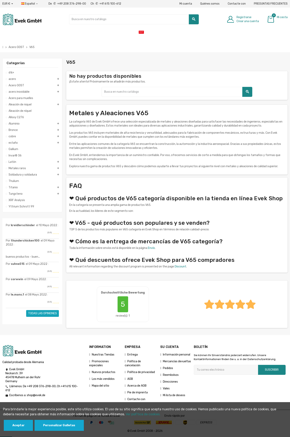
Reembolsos (171, 375)
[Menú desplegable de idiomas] (29, 4)
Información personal (176, 354)
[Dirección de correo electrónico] (226, 370)
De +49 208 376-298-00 (67, 3)
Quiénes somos (210, 3)
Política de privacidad (141, 372)
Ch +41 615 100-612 (106, 3)
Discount (180, 266)
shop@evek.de (36, 395)
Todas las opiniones (42, 313)
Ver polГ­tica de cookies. (143, 414)
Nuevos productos (103, 372)
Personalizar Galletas (59, 425)
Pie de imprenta (137, 392)
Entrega (132, 354)
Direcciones (170, 381)
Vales (166, 388)
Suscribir (272, 369)
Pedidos (168, 368)
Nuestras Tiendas (103, 354)
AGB (130, 379)
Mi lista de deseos (174, 395)
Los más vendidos (103, 379)
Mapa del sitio (100, 385)
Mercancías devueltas (177, 361)
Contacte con (237, 3)
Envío (151, 248)
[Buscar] (134, 19)
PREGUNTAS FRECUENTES (271, 3)
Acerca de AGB (136, 385)
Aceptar (18, 425)
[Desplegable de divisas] (7, 4)
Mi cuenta (185, 3)
